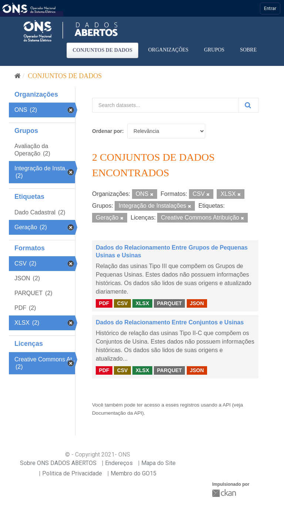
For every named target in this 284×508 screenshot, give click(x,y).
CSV (122, 303)
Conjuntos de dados (102, 50)
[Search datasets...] (165, 105)
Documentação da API (117, 413)
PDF (104, 303)
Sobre (248, 50)
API (227, 405)
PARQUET (169, 303)
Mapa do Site (158, 463)
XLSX (142, 303)
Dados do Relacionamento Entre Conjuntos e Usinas (170, 322)
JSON (197, 303)
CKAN (224, 493)
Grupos (214, 50)
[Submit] (248, 105)
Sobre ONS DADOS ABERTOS (58, 463)
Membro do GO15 (133, 473)
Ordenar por (107, 131)
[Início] (17, 76)
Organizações (168, 50)
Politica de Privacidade (72, 473)
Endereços (119, 463)
